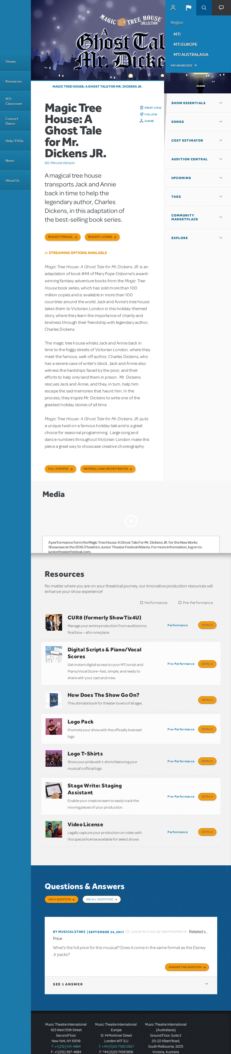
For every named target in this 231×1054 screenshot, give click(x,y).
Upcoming (181, 178)
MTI (177, 34)
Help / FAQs (14, 141)
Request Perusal (60, 237)
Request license (100, 237)
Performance (156, 602)
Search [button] (204, 7)
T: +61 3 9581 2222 (166, 1040)
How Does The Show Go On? (104, 691)
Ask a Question (59, 886)
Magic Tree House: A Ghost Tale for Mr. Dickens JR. (97, 86)
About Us (13, 180)
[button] (188, 7)
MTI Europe (185, 44)
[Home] (15, 26)
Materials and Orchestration (106, 469)
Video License (85, 812)
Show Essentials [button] (188, 103)
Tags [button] (176, 197)
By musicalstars (69, 915)
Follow (151, 114)
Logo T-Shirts (85, 746)
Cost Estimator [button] (187, 140)
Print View (153, 108)
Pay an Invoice (181, 65)
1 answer (68, 967)
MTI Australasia (191, 54)
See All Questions (99, 886)
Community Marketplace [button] (184, 217)
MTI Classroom (14, 101)
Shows (11, 61)
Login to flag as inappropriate (159, 915)
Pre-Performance (198, 602)
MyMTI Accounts (173, 7)
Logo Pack (81, 715)
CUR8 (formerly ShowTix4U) (104, 617)
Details (207, 625)
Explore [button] (179, 238)
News (10, 160)
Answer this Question (185, 950)
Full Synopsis (58, 469)
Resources (14, 81)
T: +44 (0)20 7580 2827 (116, 1029)
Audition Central (189, 159)
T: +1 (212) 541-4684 (66, 1029)
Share (149, 121)
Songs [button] (177, 122)
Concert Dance (12, 121)
